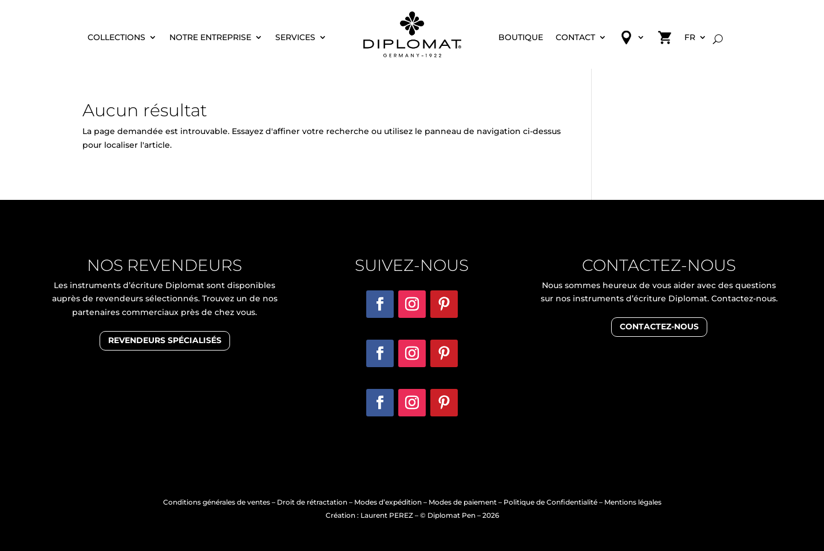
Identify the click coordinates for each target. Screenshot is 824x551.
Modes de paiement (463, 502)
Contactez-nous (659, 326)
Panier (664, 41)
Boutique (520, 37)
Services (295, 37)
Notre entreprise (210, 37)
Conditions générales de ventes (216, 502)
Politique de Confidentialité (550, 502)
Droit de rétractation (312, 502)
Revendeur (632, 41)
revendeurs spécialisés (164, 340)
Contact (575, 37)
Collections (116, 37)
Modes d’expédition (388, 502)
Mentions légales (632, 502)
